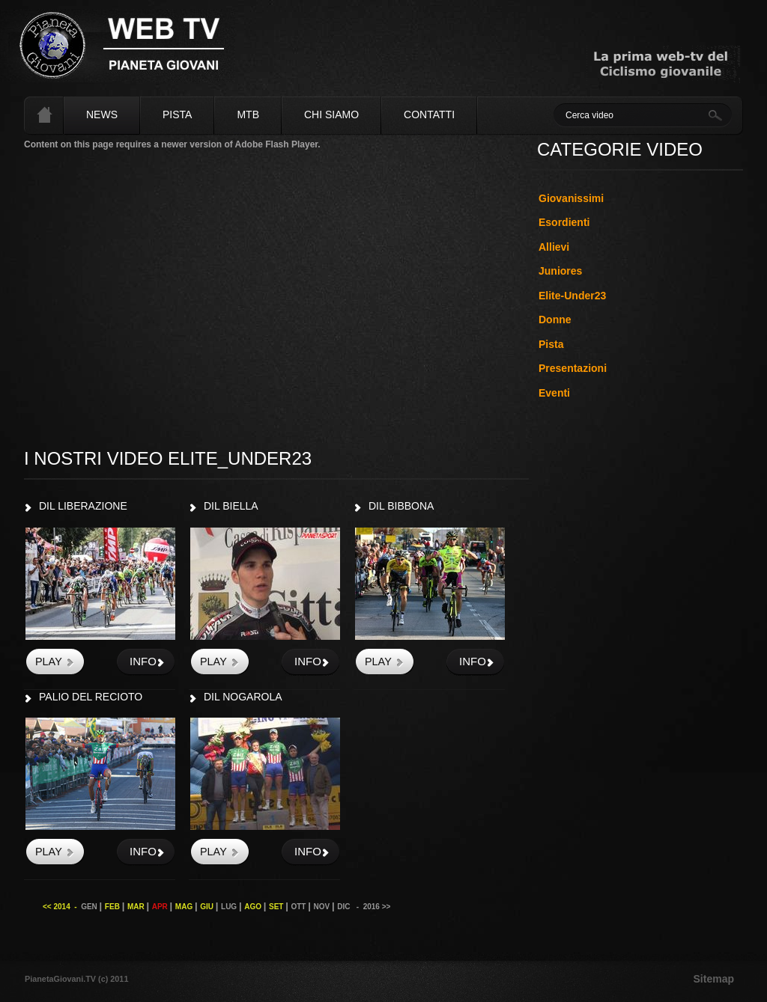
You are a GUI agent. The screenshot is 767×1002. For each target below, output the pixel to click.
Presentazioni (573, 368)
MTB (248, 114)
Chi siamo (331, 114)
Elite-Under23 (572, 296)
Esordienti (564, 222)
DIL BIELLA (231, 506)
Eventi (554, 393)
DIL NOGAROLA (243, 697)
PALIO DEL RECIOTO (90, 697)
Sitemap (714, 979)
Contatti (429, 114)
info (143, 661)
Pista (177, 114)
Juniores (560, 271)
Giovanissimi (571, 198)
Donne (555, 320)
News (102, 114)
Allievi (554, 247)
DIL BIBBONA (401, 506)
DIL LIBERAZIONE (83, 506)
